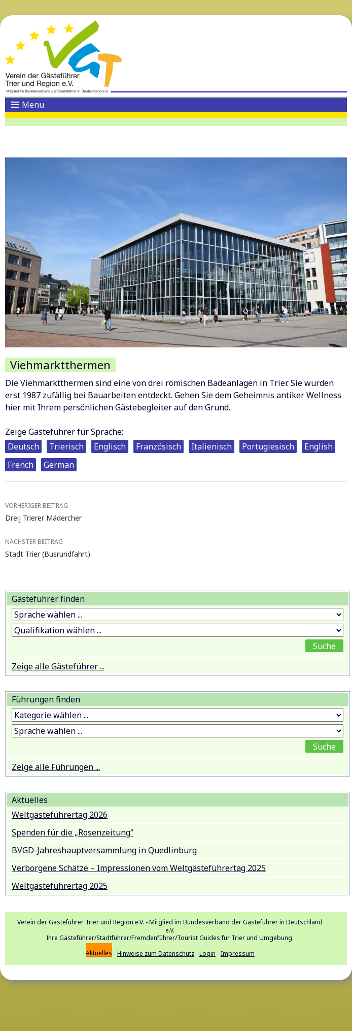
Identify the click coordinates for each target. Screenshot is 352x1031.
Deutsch (23, 446)
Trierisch (66, 446)
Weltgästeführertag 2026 (60, 814)
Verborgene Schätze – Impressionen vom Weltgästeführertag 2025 (139, 868)
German (59, 464)
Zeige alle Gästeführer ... (58, 666)
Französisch (158, 446)
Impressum (238, 953)
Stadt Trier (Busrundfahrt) (176, 547)
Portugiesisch (268, 446)
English (318, 446)
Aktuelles (99, 953)
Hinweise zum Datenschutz (155, 953)
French (20, 464)
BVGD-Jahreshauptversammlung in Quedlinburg (104, 850)
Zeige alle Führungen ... (56, 766)
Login (207, 953)
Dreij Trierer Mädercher (176, 511)
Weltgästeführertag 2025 (60, 885)
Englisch (110, 446)
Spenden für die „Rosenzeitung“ (72, 832)
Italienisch (211, 446)
